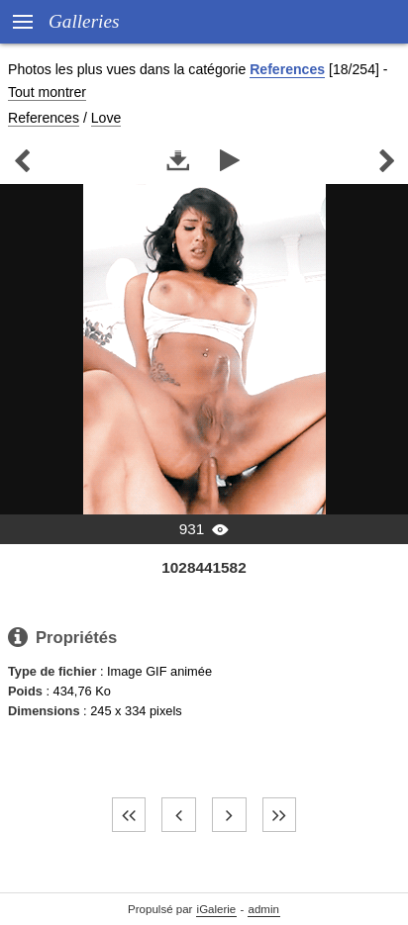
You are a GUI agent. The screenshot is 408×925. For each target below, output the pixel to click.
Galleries (84, 21)
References (287, 69)
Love (106, 118)
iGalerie (217, 909)
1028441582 (203, 567)
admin (264, 909)
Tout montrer (47, 92)
